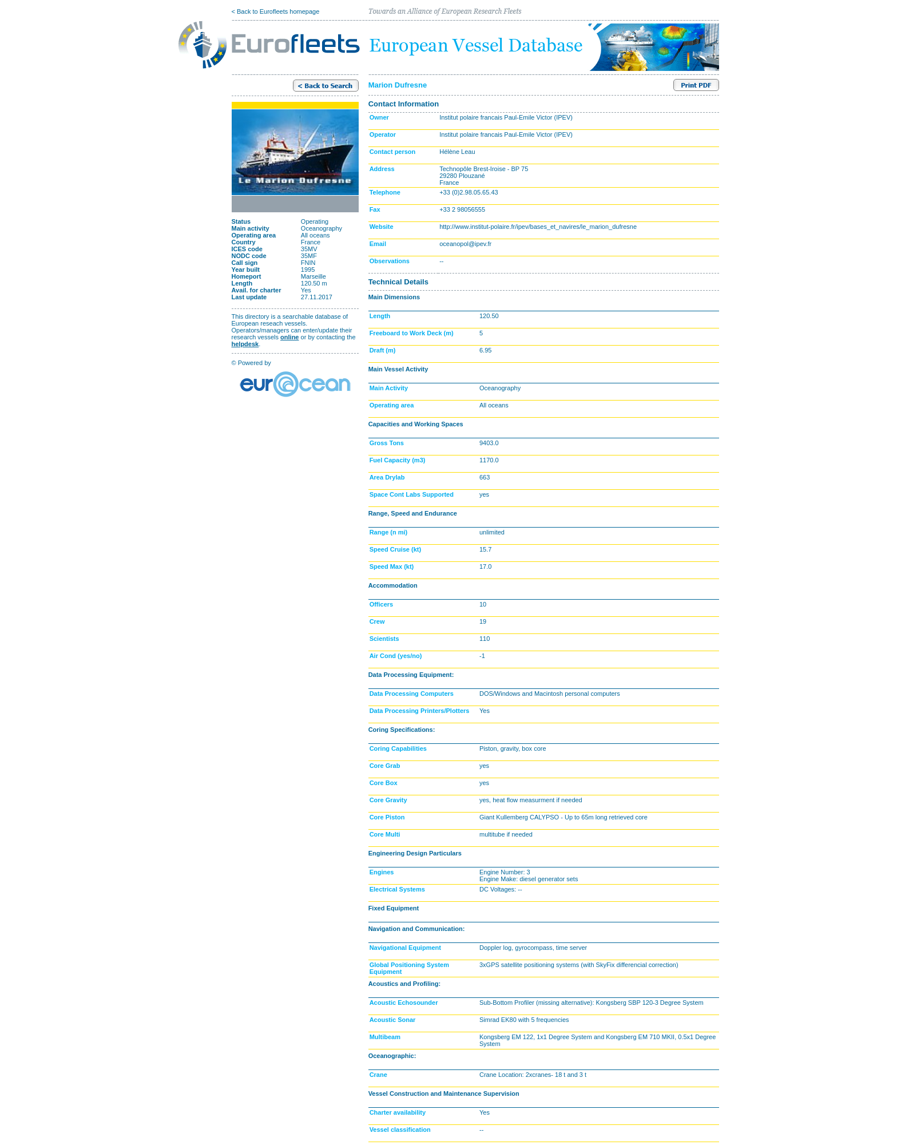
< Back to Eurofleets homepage (276, 11)
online (289, 337)
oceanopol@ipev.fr (465, 243)
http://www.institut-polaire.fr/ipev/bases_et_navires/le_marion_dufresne (538, 226)
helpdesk (245, 343)
